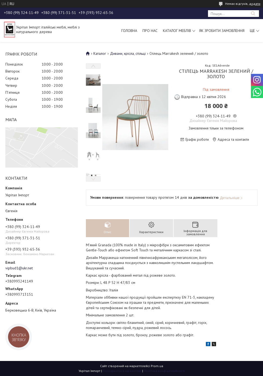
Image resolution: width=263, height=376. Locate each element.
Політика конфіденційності (164, 371)
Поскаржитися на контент (122, 371)
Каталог (99, 53)
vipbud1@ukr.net (19, 268)
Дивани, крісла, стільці (128, 53)
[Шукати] (253, 13)
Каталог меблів (177, 30)
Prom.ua (157, 366)
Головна (129, 30)
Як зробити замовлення (221, 30)
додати (254, 4)
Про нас (150, 30)
